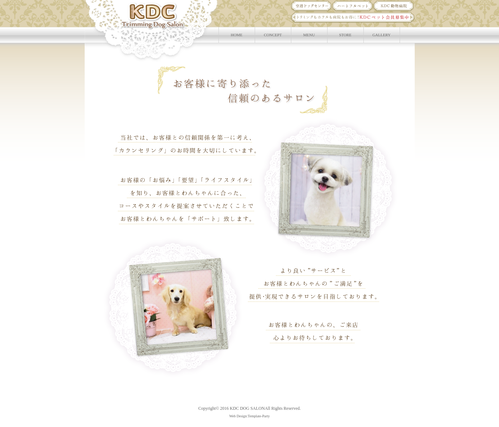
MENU (309, 35)
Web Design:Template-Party (249, 416)
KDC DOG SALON (247, 408)
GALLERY (381, 35)
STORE (345, 35)
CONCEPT (273, 35)
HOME (236, 35)
